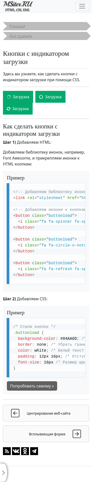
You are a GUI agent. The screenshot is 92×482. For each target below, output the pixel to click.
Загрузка (17, 97)
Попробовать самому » (32, 386)
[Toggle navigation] (82, 6)
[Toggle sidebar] (3, 472)
